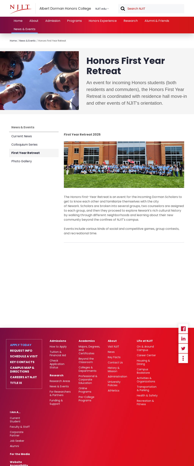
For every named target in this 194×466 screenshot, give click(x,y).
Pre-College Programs (86, 398)
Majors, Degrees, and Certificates (89, 350)
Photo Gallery (21, 161)
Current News (21, 136)
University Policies (114, 383)
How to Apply (58, 346)
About (33, 21)
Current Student (15, 419)
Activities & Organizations (146, 379)
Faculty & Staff (20, 426)
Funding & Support (56, 402)
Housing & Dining (143, 362)
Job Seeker (17, 440)
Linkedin (183, 338)
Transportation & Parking (146, 388)
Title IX (16, 383)
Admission (52, 21)
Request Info (21, 351)
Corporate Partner (16, 433)
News (111, 352)
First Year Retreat (25, 153)
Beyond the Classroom (86, 360)
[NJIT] (20, 9)
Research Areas (60, 381)
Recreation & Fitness (145, 402)
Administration (117, 376)
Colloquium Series (24, 144)
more (183, 358)
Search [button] (122, 9)
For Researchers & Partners (60, 393)
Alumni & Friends (157, 21)
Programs (74, 21)
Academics (87, 341)
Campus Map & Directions (22, 369)
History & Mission (114, 369)
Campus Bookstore (143, 371)
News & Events (24, 29)
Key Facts (114, 357)
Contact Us (115, 362)
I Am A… (15, 412)
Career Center (146, 355)
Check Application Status (57, 364)
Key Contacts (22, 362)
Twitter (183, 348)
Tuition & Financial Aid (58, 353)
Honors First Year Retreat (52, 40)
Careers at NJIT (23, 377)
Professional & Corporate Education (88, 379)
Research (131, 21)
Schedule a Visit (24, 356)
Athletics (113, 390)
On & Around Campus (145, 348)
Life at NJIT (145, 341)
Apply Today (20, 345)
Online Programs (85, 390)
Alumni (14, 446)
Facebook (183, 328)
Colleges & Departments (87, 369)
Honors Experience (103, 21)
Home (18, 21)
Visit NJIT (113, 346)
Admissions (58, 341)
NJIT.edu (100, 9)
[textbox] (151, 8)
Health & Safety (147, 395)
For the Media (20, 454)
